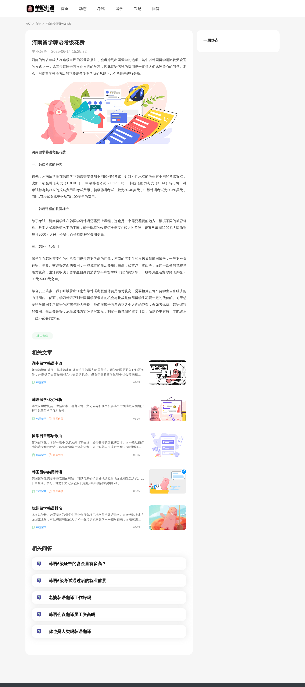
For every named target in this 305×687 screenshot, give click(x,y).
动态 (83, 9)
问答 (155, 9)
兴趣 (137, 9)
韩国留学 (42, 336)
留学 (119, 9)
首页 (64, 9)
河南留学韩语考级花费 (58, 23)
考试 (101, 9)
